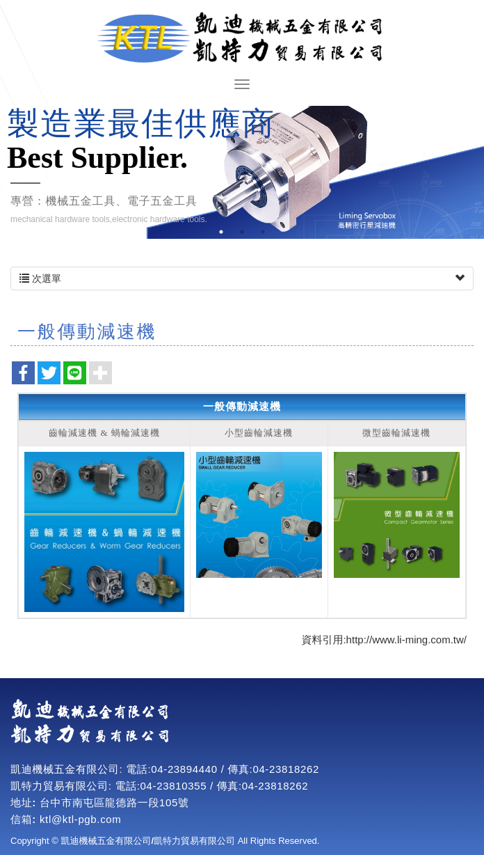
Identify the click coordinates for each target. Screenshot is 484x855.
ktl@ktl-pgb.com (81, 819)
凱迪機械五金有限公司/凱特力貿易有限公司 (242, 38)
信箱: (23, 819)
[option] (242, 172)
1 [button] (221, 232)
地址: (23, 802)
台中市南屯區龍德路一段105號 (114, 802)
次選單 (242, 278)
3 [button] (263, 232)
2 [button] (242, 232)
